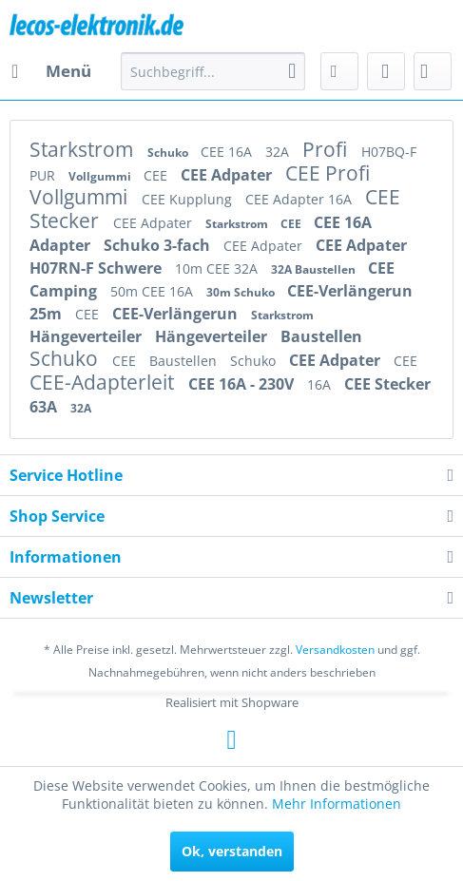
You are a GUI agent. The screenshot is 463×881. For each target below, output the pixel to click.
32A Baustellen (314, 269)
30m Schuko (242, 292)
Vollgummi (101, 176)
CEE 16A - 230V (243, 383)
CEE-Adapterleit (104, 382)
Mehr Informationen (336, 804)
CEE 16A (228, 152)
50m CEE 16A (153, 291)
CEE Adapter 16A (300, 199)
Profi (327, 149)
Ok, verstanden (232, 851)
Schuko (169, 152)
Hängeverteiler (87, 336)
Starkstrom (83, 149)
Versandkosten (335, 650)
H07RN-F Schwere (97, 268)
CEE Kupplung (189, 199)
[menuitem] (50, 71)
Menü (51, 69)
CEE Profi (327, 173)
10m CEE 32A (218, 268)
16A (321, 384)
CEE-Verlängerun (350, 290)
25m (47, 313)
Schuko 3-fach (159, 245)
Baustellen (321, 336)
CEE (157, 175)
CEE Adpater (228, 174)
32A (279, 152)
